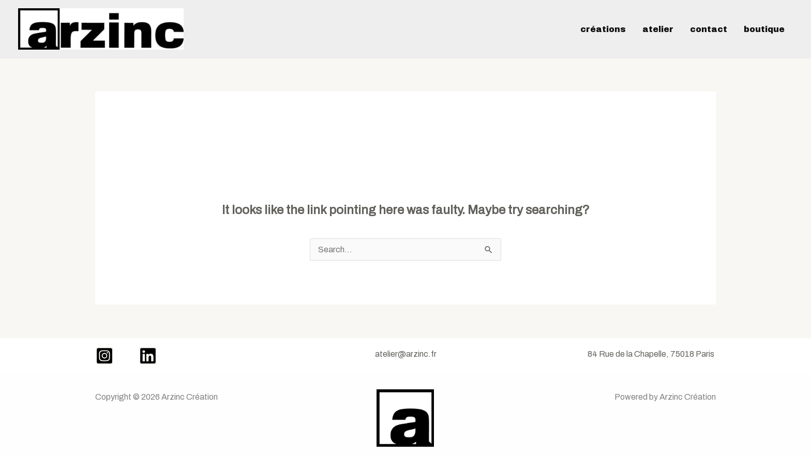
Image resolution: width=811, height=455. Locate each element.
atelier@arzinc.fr (406, 354)
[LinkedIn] (148, 356)
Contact (708, 29)
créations (603, 29)
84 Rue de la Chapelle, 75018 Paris (651, 354)
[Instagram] (104, 356)
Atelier (657, 29)
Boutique (764, 29)
